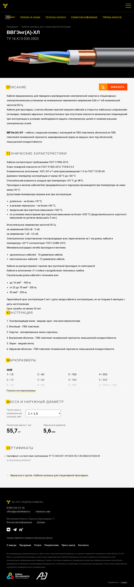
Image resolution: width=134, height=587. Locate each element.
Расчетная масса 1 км (19, 425)
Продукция (12, 27)
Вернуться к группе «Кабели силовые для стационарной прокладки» (49, 475)
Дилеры (41, 522)
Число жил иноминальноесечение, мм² (14, 413)
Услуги (37, 545)
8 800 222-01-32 (16, 507)
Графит (124, 582)
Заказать (117, 87)
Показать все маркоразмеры (21, 390)
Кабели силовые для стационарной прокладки (46, 27)
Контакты (83, 545)
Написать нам (43, 511)
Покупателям (51, 545)
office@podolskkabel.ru (18, 511)
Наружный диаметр (54, 425)
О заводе (11, 545)
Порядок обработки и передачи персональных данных (30, 538)
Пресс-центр (68, 545)
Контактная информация (19, 522)
